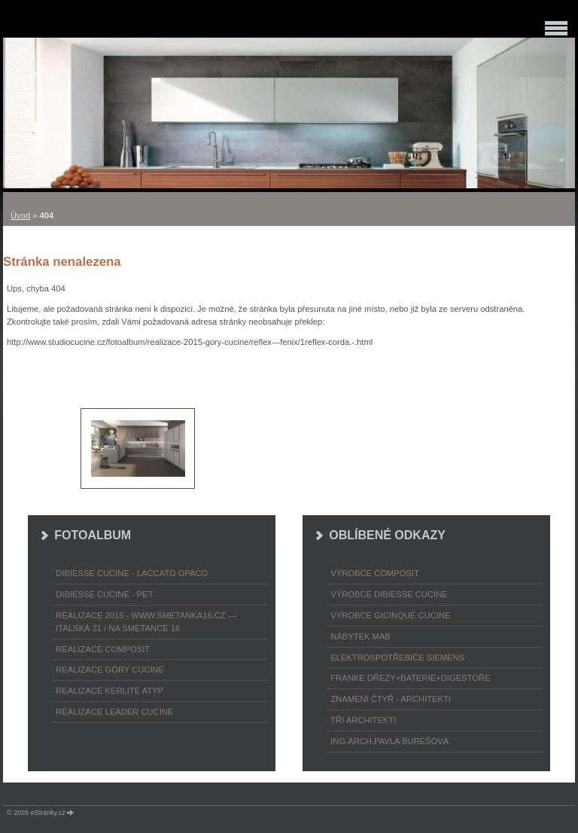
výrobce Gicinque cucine (390, 615)
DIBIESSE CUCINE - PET (104, 594)
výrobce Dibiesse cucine (388, 594)
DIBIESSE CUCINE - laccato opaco (132, 573)
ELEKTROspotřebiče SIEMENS (397, 657)
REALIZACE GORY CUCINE (110, 669)
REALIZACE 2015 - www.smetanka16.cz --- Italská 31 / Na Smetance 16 (146, 622)
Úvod (20, 215)
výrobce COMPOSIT (374, 573)
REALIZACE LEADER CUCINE (114, 711)
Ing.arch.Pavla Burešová (389, 741)
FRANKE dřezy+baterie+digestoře (410, 677)
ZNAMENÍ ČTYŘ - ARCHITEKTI (390, 698)
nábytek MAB (360, 636)
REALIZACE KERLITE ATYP (109, 690)
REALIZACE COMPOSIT (103, 649)
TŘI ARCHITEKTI (363, 720)
